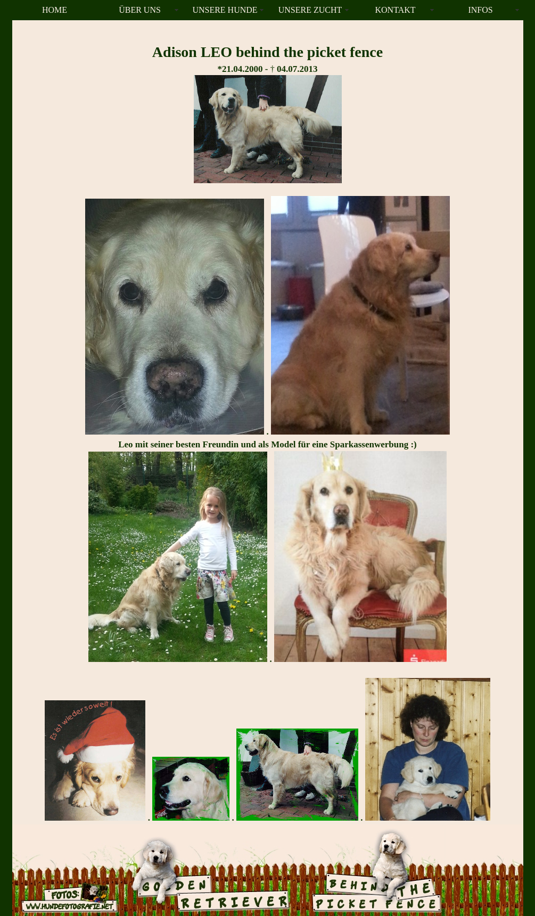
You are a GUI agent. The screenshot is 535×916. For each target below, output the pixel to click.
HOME (54, 9)
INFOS (480, 9)
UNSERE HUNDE (224, 9)
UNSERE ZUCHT (310, 9)
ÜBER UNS (140, 9)
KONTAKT (395, 9)
